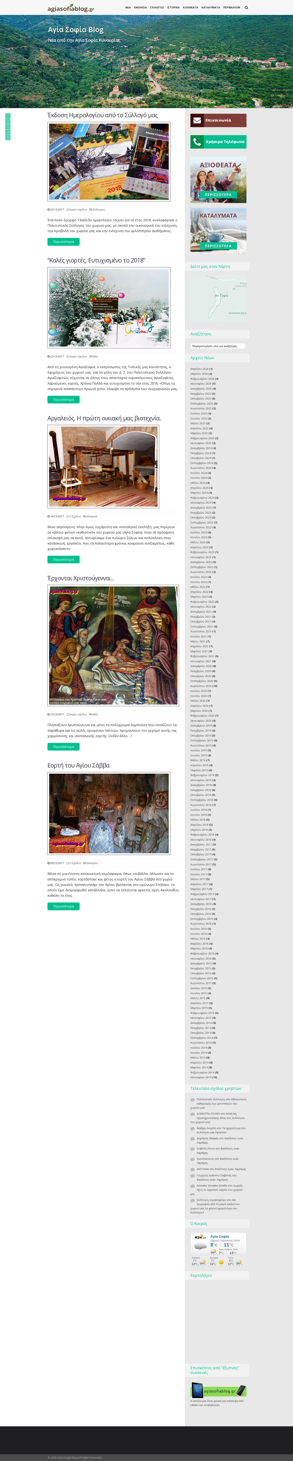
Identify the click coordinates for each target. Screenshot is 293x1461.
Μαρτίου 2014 (199, 1067)
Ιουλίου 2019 (198, 750)
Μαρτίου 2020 (199, 711)
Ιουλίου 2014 (198, 1047)
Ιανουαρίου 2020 (200, 720)
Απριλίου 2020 (199, 705)
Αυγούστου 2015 (201, 983)
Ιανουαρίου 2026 (200, 383)
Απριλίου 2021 (199, 646)
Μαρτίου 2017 (199, 889)
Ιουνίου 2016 (198, 933)
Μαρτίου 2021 (199, 651)
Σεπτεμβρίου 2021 (201, 626)
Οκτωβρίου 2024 (200, 458)
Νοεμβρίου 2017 (200, 849)
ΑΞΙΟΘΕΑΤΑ (190, 7)
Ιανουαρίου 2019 (200, 780)
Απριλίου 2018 (199, 824)
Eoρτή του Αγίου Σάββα (78, 765)
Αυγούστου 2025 (201, 408)
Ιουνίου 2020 (198, 696)
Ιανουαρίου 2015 (200, 1018)
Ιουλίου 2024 (198, 473)
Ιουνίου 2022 (198, 582)
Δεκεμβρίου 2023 (201, 507)
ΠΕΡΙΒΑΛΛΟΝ (231, 7)
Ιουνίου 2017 (198, 874)
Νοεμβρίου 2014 (200, 1028)
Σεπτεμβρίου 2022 (201, 567)
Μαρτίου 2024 (199, 492)
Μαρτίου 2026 (199, 373)
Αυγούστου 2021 (201, 631)
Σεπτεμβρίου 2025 (201, 403)
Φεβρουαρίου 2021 (202, 656)
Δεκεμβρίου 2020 (201, 666)
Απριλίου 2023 (199, 547)
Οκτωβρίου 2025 (200, 398)
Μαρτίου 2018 (199, 829)
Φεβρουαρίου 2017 (202, 894)
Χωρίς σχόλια (78, 209)
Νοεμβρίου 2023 (200, 512)
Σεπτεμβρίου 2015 (201, 978)
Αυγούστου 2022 (201, 572)
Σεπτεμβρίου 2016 (201, 919)
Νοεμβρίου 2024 (200, 453)
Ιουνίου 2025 (198, 418)
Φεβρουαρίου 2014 (202, 1072)
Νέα (95, 356)
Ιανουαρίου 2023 (200, 557)
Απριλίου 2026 (199, 369)
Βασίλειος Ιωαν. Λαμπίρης (230, 1169)
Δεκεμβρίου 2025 (201, 388)
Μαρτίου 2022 (199, 596)
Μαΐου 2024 (197, 483)
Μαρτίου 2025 (199, 433)
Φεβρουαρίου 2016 (202, 953)
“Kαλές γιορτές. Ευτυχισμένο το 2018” (96, 260)
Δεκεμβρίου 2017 (201, 844)
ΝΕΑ (128, 7)
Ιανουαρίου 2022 (200, 606)
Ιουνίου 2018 (198, 815)
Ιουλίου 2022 (198, 577)
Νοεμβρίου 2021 (200, 616)
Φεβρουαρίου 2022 (202, 601)
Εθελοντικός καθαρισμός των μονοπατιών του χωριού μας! (218, 1103)
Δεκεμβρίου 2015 (201, 963)
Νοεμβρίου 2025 (200, 393)
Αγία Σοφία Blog (76, 29)
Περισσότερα (63, 241)
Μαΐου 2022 (197, 587)
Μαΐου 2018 (197, 819)
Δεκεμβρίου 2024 (201, 448)
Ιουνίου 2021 (198, 636)
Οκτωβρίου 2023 (200, 517)
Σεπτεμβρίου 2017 (201, 859)
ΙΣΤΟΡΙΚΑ (173, 7)
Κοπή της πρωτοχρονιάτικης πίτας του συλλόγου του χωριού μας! (217, 1118)
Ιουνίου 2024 (198, 477)
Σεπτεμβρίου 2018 (201, 800)
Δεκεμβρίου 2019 (201, 725)
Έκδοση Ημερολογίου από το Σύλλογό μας (102, 115)
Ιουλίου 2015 (198, 988)
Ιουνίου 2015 (198, 993)
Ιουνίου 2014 (198, 1052)
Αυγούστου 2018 (201, 805)
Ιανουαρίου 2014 (200, 1077)
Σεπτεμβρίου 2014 (201, 1037)
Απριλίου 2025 (199, 428)
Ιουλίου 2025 (198, 413)
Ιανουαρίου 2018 (200, 839)
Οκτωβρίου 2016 (200, 914)
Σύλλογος (99, 209)
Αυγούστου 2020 (201, 686)
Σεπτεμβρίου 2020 (201, 681)
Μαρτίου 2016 (199, 948)
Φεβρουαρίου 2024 (202, 497)
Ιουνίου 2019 (198, 755)
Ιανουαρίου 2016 (200, 958)
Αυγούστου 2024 (201, 468)
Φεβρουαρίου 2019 (202, 775)
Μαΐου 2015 (197, 998)
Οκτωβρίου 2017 (200, 854)
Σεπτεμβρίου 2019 (201, 740)
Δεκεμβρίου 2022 (201, 562)
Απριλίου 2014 (199, 1062)
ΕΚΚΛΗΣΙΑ (140, 7)
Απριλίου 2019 (199, 765)
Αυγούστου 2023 (201, 527)
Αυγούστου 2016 (201, 923)
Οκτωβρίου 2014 (200, 1032)
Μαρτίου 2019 (199, 770)
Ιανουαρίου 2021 (200, 661)
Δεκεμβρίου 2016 (201, 904)
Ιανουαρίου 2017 (200, 899)
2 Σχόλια (75, 516)
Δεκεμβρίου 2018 (201, 785)
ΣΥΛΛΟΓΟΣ (157, 7)
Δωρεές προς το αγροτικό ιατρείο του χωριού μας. (216, 1190)
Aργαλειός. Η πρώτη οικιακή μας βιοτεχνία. (104, 418)
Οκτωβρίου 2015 (200, 973)
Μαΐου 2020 (197, 700)
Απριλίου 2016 (199, 943)
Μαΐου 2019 (197, 760)
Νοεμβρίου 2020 (200, 671)
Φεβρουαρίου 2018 (202, 834)
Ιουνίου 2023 (198, 537)
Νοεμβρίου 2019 (200, 730)
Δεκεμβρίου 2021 (201, 611)
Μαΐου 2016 (197, 938)
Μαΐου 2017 (197, 879)
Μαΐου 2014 (197, 1057)
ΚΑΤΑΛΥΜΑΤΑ (211, 7)
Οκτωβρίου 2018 (200, 795)
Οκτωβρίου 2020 (200, 676)
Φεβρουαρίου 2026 (202, 378)
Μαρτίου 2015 (199, 1008)
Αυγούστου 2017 (201, 864)
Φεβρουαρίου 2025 (202, 438)
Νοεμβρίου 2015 (200, 968)
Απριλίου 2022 (199, 592)
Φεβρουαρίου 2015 (202, 1013)
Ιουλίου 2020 (198, 691)
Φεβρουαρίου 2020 (202, 715)
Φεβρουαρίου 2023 (202, 552)
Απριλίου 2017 (199, 884)
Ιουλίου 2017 (198, 869)
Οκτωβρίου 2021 (200, 621)
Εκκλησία (92, 863)
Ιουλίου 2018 (198, 810)
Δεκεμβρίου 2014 (201, 1023)
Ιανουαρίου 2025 (200, 443)
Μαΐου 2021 (197, 641)
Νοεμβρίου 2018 (200, 790)
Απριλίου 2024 (199, 488)
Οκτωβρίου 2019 (200, 735)
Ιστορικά (92, 516)
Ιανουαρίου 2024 (200, 502)
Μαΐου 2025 (197, 423)
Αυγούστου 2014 (201, 1042)
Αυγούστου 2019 (201, 745)
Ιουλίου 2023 (198, 532)
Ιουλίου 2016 (198, 928)
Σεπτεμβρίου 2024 (201, 463)
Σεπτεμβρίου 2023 (201, 522)
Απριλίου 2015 (199, 1003)
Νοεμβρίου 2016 (200, 909)
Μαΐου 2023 (197, 542)
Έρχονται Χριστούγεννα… (80, 578)
